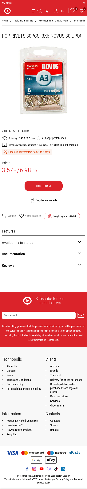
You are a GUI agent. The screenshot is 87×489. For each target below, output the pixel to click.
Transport (55, 375)
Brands (54, 370)
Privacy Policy (62, 479)
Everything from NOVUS (64, 216)
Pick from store (59, 396)
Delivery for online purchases (66, 380)
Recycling (12, 434)
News (10, 375)
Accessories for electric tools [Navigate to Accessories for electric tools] (53, 20)
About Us (12, 366)
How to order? (14, 425)
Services (55, 401)
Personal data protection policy (24, 389)
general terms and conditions (66, 330)
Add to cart (43, 186)
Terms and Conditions (19, 380)
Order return (57, 405)
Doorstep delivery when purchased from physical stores (63, 388)
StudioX (66, 475)
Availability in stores (41, 242)
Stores (54, 425)
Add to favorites (30, 216)
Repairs (54, 430)
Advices (54, 366)
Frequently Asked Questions (22, 420)
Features (41, 230)
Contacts (55, 420)
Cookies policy (15, 384)
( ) (54, 138)
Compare (9, 216)
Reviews (41, 265)
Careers (11, 370)
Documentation (41, 253)
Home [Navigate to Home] (5, 20)
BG (62, 10)
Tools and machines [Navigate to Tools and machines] (23, 20)
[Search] (39, 11)
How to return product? (19, 430)
